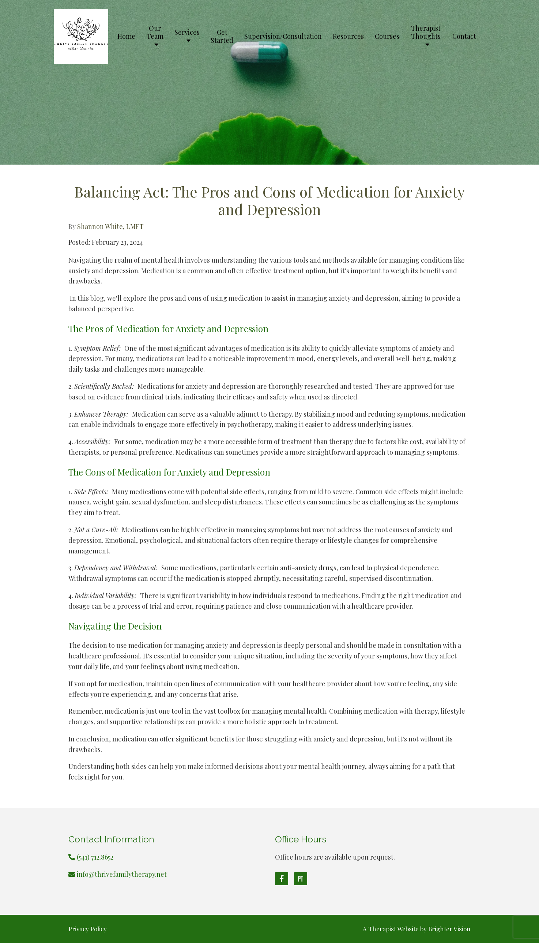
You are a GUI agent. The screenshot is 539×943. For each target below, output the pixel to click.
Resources (348, 37)
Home (126, 37)
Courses (387, 37)
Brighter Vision (449, 929)
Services (187, 33)
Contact (464, 37)
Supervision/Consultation (283, 37)
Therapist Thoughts (426, 33)
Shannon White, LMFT (110, 226)
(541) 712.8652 (95, 857)
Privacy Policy (87, 929)
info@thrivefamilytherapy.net (122, 874)
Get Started (222, 37)
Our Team (155, 33)
